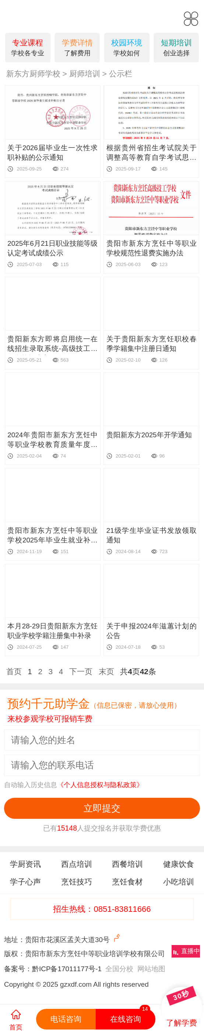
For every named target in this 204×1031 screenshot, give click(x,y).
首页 (14, 671)
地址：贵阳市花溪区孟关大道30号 (63, 938)
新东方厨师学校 (33, 73)
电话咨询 (65, 1019)
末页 (106, 671)
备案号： (18, 969)
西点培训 (76, 864)
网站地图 (151, 969)
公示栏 (120, 73)
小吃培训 (178, 881)
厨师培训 (84, 73)
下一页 (80, 671)
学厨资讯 (25, 864)
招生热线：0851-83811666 (102, 909)
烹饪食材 (127, 881)
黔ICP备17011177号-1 (67, 969)
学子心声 (25, 881)
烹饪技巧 (76, 881)
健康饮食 (178, 864)
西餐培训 (127, 864)
